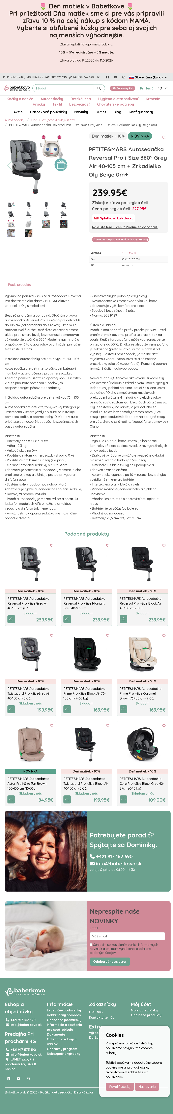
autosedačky (62, 1092)
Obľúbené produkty (146, 1015)
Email (94, 928)
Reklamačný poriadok (64, 1015)
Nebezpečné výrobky (63, 1054)
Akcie (18, 112)
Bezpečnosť (79, 104)
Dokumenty (56, 1034)
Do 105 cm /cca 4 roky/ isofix (53, 120)
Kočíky (45, 1092)
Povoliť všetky (120, 1087)
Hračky (39, 104)
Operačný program (62, 1049)
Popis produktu (19, 285)
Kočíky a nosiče (20, 99)
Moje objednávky (144, 1010)
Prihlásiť (146, 88)
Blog (117, 112)
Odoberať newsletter (110, 962)
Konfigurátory (141, 112)
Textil (57, 104)
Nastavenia (147, 1087)
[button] (9, 165)
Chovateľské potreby (115, 104)
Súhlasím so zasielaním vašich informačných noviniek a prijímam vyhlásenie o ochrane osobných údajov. (124, 949)
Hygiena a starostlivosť (118, 99)
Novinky (81, 112)
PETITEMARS (128, 252)
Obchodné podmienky (64, 1020)
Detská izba (80, 99)
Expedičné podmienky (64, 1010)
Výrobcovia (98, 1033)
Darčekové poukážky (48, 112)
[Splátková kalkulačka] (113, 218)
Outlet (100, 112)
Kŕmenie (153, 99)
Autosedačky (52, 99)
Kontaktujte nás (101, 1017)
